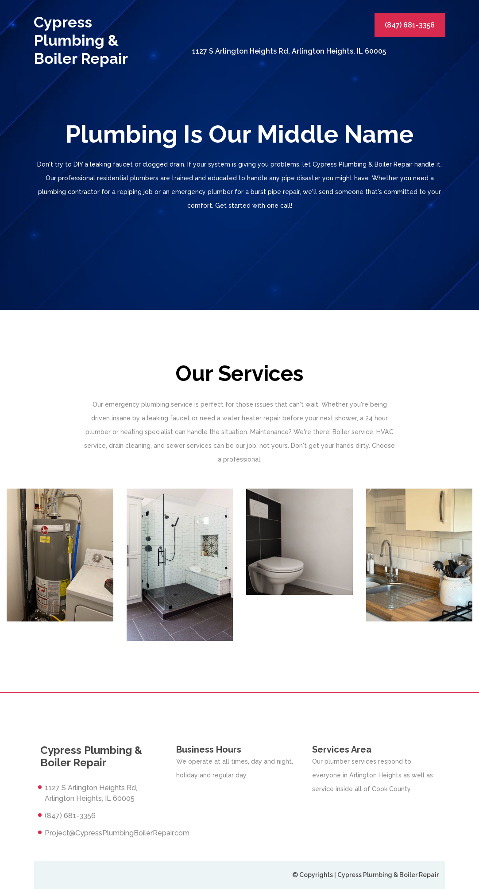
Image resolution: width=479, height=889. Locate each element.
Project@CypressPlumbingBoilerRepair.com (117, 833)
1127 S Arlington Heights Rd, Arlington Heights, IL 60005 (289, 51)
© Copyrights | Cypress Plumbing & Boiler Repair (365, 874)
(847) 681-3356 (410, 25)
